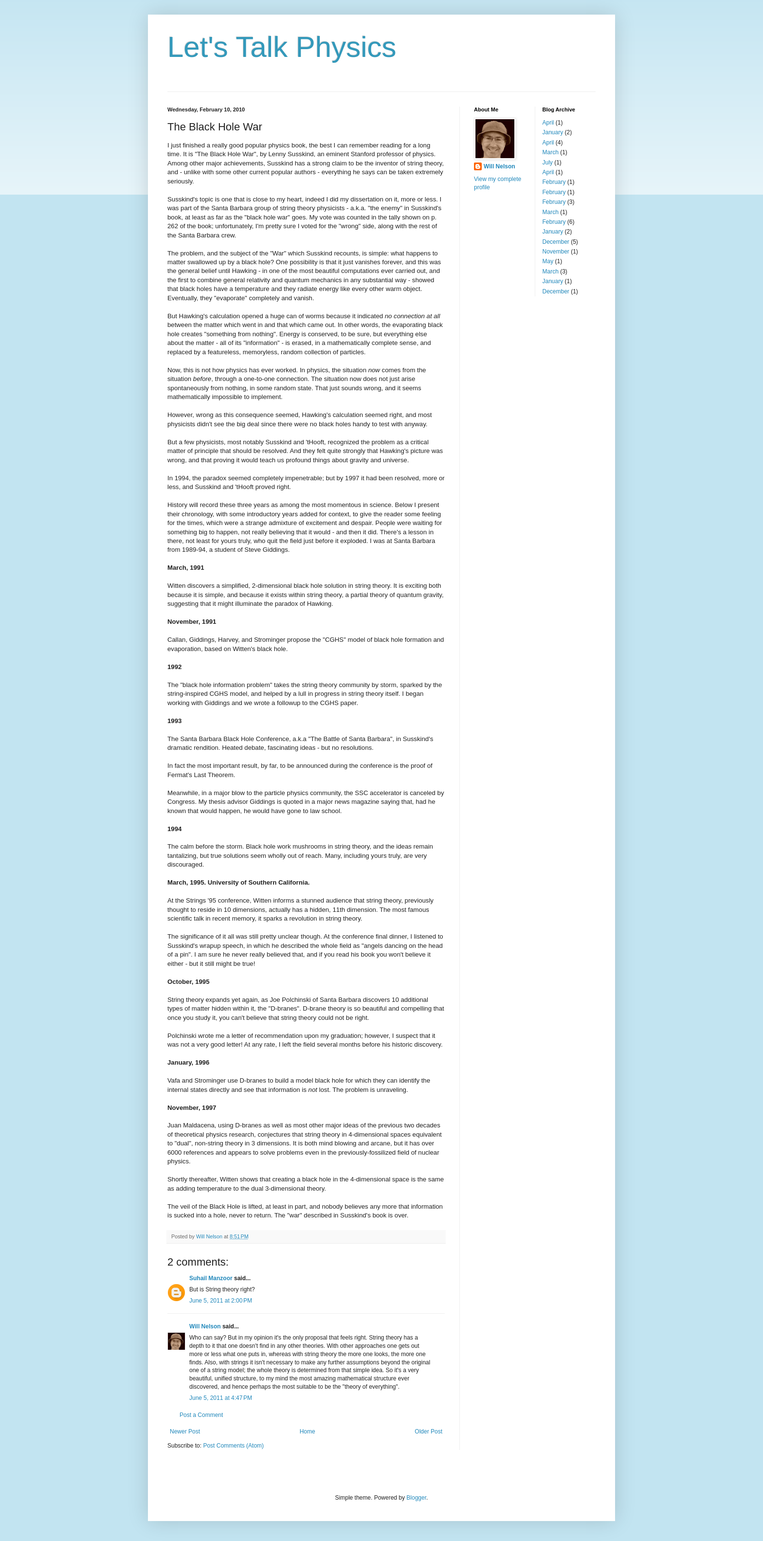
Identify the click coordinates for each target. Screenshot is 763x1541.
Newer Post (185, 1431)
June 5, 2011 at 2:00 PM (220, 1300)
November (556, 251)
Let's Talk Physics (282, 47)
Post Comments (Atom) (233, 1445)
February (554, 182)
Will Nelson (205, 1326)
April (548, 122)
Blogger (416, 1497)
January (553, 132)
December (556, 241)
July (548, 162)
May (548, 261)
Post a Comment (201, 1415)
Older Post (428, 1431)
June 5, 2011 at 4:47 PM (220, 1398)
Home (307, 1431)
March (551, 152)
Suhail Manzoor (211, 1278)
